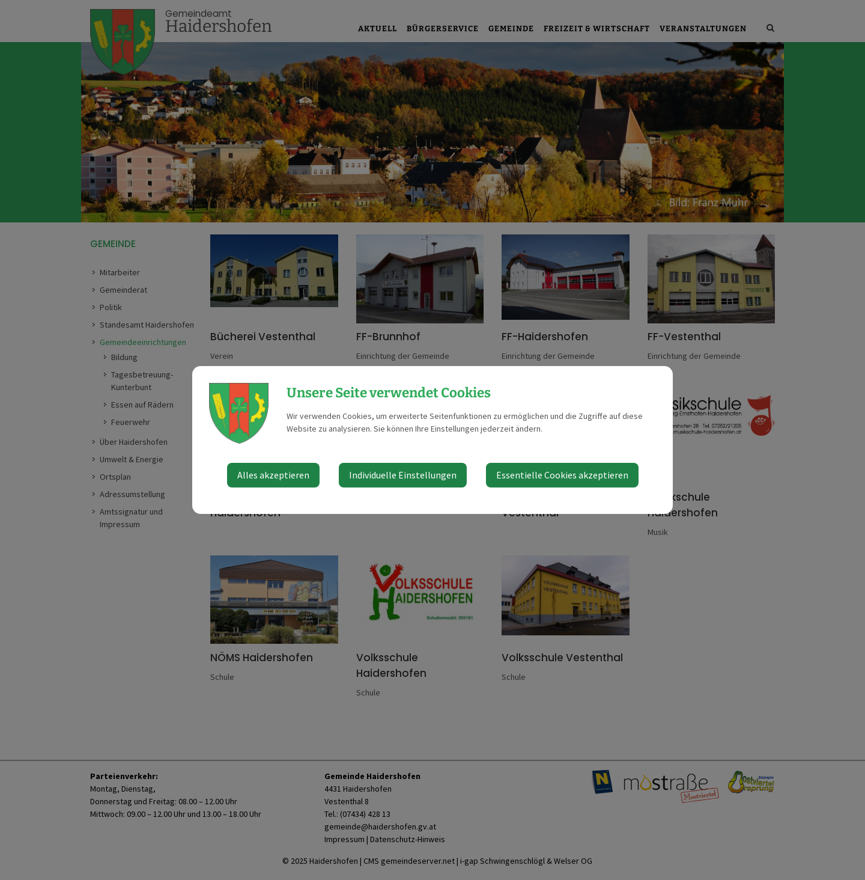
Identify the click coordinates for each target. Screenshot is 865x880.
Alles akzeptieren (273, 475)
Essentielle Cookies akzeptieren (562, 475)
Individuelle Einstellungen (403, 475)
